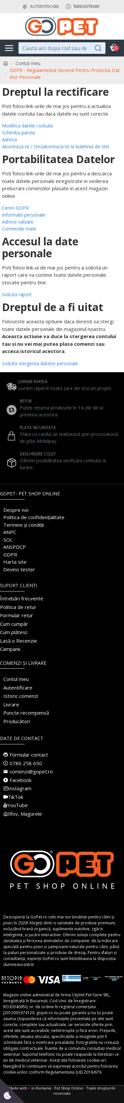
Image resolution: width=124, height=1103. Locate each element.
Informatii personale (23, 215)
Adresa (9, 139)
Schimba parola (18, 132)
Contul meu (28, 63)
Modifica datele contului (27, 126)
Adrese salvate (17, 222)
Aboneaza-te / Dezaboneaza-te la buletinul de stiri (55, 146)
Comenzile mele (19, 229)
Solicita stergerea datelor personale (40, 363)
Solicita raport (17, 294)
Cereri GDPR (15, 208)
